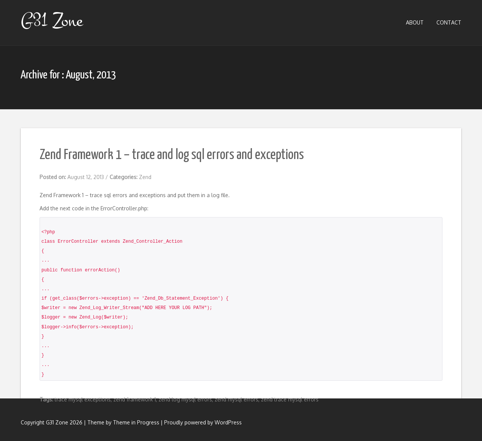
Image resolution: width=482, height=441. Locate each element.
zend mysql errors (236, 399)
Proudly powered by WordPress (203, 422)
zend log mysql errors (185, 399)
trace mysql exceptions (83, 399)
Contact (448, 22)
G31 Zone (51, 20)
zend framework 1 (134, 399)
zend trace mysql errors (290, 399)
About (415, 22)
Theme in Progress (136, 422)
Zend (145, 177)
